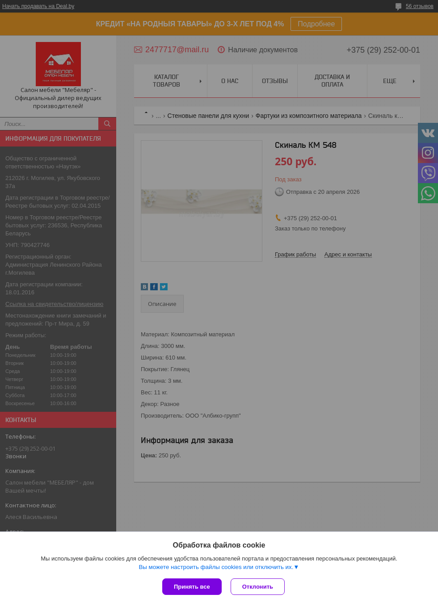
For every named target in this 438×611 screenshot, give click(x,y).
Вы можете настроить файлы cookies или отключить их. (216, 567)
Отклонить (257, 586)
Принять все (192, 586)
